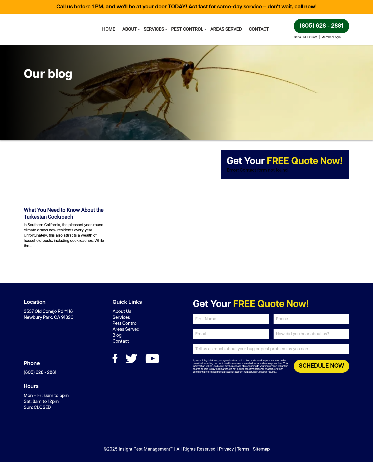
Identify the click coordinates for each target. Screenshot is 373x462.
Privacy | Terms (234, 449)
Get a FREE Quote (305, 37)
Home (108, 29)
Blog (117, 335)
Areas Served (226, 29)
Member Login (331, 37)
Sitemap (261, 449)
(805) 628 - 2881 (321, 26)
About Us (122, 311)
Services (154, 29)
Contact (259, 29)
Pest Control (187, 29)
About (129, 29)
